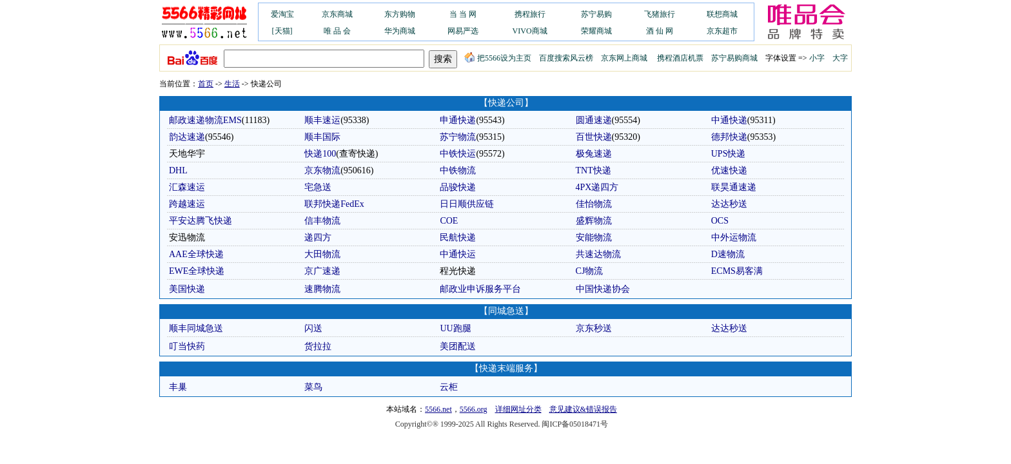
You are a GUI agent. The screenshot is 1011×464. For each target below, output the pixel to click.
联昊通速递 (733, 187)
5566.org (473, 409)
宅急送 (317, 187)
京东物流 (322, 170)
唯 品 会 (337, 30)
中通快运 (458, 254)
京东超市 (722, 30)
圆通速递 (594, 120)
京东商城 (337, 14)
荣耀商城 (596, 30)
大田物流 (322, 254)
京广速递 (322, 271)
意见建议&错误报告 (583, 409)
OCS (720, 221)
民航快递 (458, 237)
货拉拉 (317, 346)
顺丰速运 (322, 120)
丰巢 (178, 387)
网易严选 (462, 30)
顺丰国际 (322, 137)
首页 (205, 83)
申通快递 (458, 120)
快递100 (320, 154)
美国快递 (187, 289)
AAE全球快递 (196, 254)
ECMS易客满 (737, 271)
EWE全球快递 (196, 271)
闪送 (313, 328)
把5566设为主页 (497, 58)
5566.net (438, 409)
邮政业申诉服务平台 (480, 289)
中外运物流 (733, 237)
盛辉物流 (594, 221)
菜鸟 (313, 387)
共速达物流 (598, 254)
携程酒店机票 (680, 58)
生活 (232, 83)
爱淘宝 (282, 14)
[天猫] (282, 30)
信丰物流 (322, 221)
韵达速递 (187, 137)
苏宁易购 (596, 14)
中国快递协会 (603, 289)
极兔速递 (594, 154)
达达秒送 (729, 204)
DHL (178, 170)
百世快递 (594, 137)
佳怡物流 (594, 204)
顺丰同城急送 (196, 328)
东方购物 (399, 14)
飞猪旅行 (659, 14)
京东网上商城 (624, 58)
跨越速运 (187, 204)
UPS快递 (728, 154)
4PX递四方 (597, 187)
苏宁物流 (458, 137)
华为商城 (399, 30)
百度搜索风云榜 (566, 58)
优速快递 (729, 170)
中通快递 (729, 120)
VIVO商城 (530, 30)
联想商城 (722, 14)
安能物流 (594, 237)
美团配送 (458, 346)
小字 (817, 58)
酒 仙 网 (659, 30)
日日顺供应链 (467, 204)
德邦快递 (729, 137)
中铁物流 (458, 170)
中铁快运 (458, 154)
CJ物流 (590, 271)
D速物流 (728, 254)
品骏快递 (458, 187)
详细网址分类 (518, 409)
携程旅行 (530, 14)
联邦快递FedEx (334, 204)
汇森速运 (187, 187)
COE (449, 221)
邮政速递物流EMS (205, 120)
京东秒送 (594, 328)
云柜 (449, 387)
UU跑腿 (455, 328)
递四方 (317, 237)
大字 (840, 58)
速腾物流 (322, 289)
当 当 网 (462, 14)
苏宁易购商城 (734, 58)
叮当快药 (187, 346)
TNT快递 (593, 170)
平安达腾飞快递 (200, 221)
